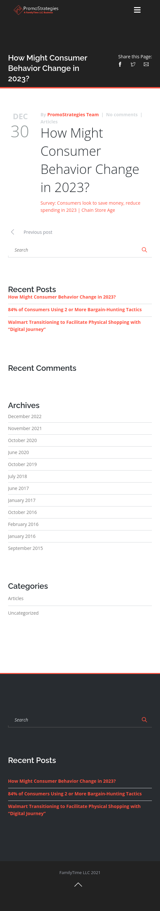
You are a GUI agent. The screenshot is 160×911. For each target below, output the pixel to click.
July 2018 (17, 476)
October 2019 (22, 464)
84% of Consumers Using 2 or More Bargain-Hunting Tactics (75, 309)
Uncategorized (23, 613)
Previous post (30, 231)
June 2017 (18, 488)
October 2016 (22, 512)
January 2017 (22, 500)
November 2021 (25, 428)
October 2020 (22, 440)
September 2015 (25, 548)
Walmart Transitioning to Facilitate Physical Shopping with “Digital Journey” (74, 325)
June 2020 (18, 452)
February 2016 (23, 524)
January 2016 (22, 536)
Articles (49, 122)
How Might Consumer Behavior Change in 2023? (90, 160)
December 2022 (25, 416)
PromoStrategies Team (73, 114)
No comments (122, 114)
